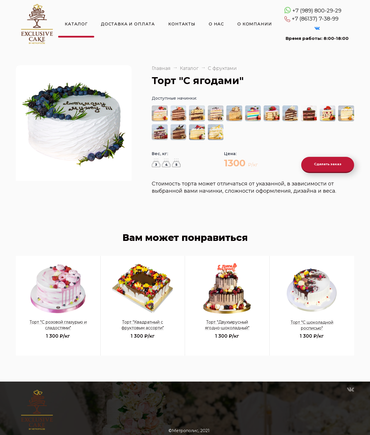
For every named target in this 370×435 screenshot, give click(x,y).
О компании (254, 24)
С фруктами (222, 68)
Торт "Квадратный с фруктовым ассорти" (142, 320)
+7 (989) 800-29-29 (316, 11)
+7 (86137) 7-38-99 (315, 19)
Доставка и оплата (128, 24)
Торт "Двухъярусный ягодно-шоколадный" (227, 320)
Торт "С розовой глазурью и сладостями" (58, 320)
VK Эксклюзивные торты (317, 28)
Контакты (181, 24)
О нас (216, 24)
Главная (161, 68)
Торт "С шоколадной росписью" (312, 320)
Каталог (76, 24)
